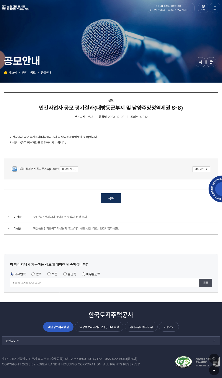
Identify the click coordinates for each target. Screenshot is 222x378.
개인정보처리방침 (58, 327)
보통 (54, 274)
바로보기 (69, 169)
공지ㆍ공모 (29, 72)
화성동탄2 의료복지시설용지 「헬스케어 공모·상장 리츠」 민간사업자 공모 (76, 228)
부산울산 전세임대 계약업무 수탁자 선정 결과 (60, 217)
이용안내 (169, 327)
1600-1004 (87, 359)
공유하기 (201, 62)
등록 (205, 283)
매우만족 (20, 274)
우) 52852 (9, 359)
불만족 (72, 274)
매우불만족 (93, 274)
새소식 (13, 72)
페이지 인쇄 (211, 62)
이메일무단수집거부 (141, 327)
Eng (203, 9)
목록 (111, 198)
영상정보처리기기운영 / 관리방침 (99, 327)
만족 (39, 274)
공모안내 (46, 72)
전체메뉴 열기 (215, 8)
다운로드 (201, 169)
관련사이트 (12, 341)
